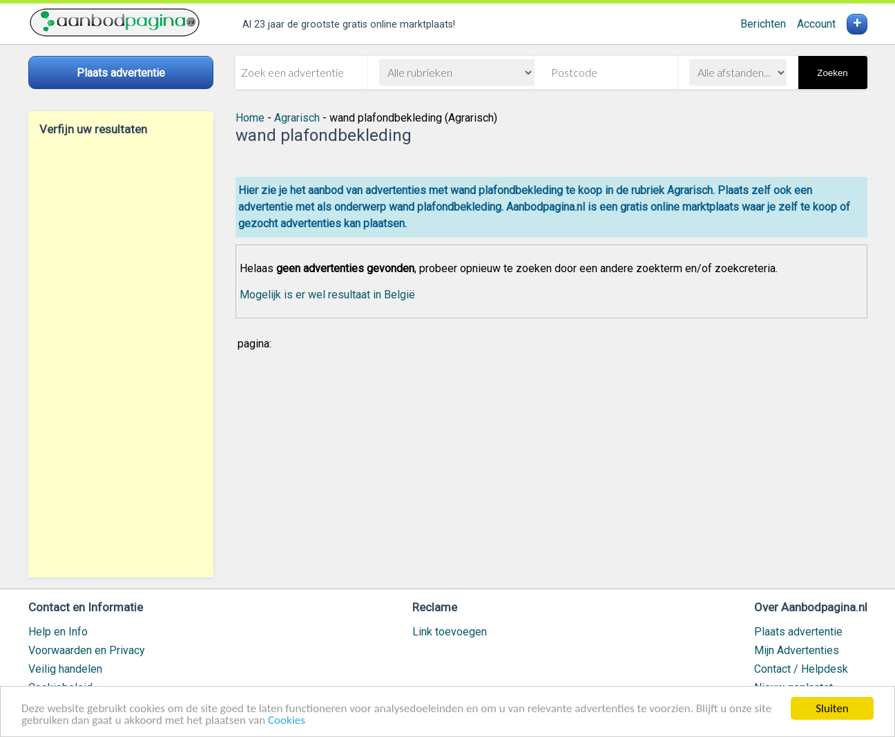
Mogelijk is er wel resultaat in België (327, 294)
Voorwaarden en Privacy (86, 650)
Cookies (286, 721)
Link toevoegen (449, 631)
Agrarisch (297, 117)
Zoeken (832, 73)
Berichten (763, 23)
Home (249, 117)
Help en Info (58, 631)
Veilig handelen (65, 669)
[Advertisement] (120, 356)
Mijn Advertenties (796, 650)
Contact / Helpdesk (801, 669)
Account (816, 23)
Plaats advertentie (798, 631)
